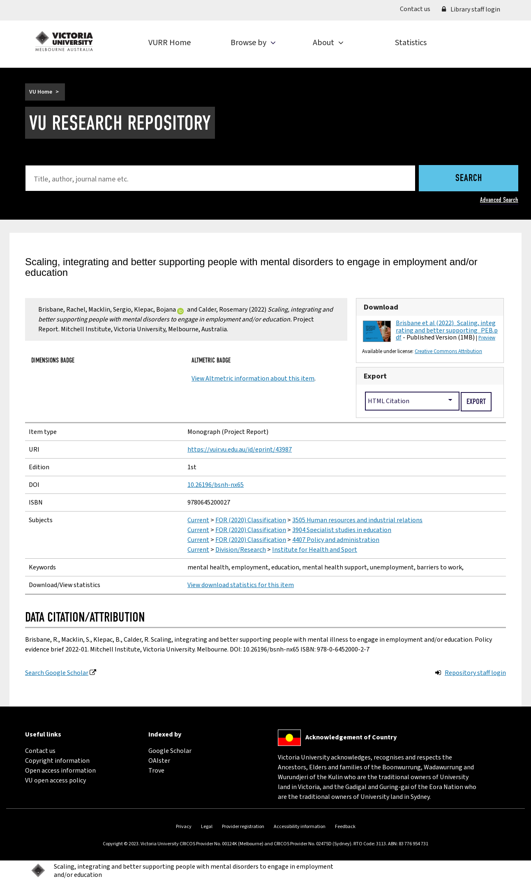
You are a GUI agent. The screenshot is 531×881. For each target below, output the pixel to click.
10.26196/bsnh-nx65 (215, 484)
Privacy (184, 826)
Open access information (60, 770)
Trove (156, 770)
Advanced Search (499, 200)
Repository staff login (475, 672)
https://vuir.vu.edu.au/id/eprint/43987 (239, 449)
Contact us (418, 9)
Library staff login (471, 9)
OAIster (159, 760)
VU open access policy (55, 780)
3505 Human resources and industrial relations (357, 520)
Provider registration (243, 826)
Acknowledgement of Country (351, 737)
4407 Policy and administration (335, 539)
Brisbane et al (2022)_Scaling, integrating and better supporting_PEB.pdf (447, 330)
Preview (486, 338)
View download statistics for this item (240, 585)
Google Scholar (170, 750)
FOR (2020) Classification (250, 520)
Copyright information (57, 760)
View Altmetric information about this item (253, 378)
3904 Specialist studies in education (341, 530)
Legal (206, 826)
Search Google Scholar (56, 672)
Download (381, 307)
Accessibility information (300, 826)
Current (198, 520)
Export (375, 376)
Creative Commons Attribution (448, 351)
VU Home (40, 92)
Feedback (345, 826)
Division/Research (240, 549)
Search (468, 179)
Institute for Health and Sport (314, 549)
